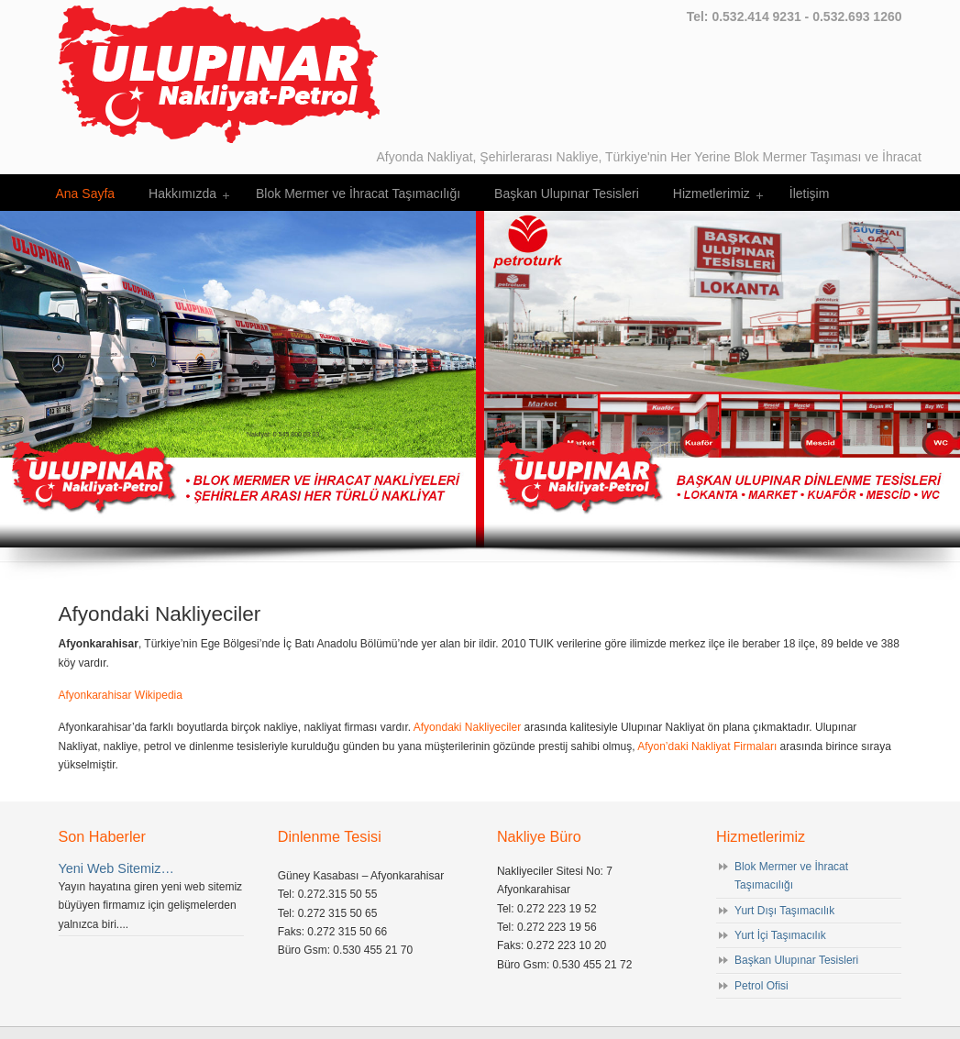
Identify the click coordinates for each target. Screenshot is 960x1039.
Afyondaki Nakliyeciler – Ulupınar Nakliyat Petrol (219, 74)
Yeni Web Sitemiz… (116, 868)
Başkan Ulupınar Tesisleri (796, 960)
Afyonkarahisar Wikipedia (120, 695)
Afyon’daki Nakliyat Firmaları (707, 746)
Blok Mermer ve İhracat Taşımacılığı (791, 875)
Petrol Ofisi (761, 985)
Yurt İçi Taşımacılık (780, 935)
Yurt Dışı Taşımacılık (784, 910)
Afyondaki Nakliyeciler (467, 727)
